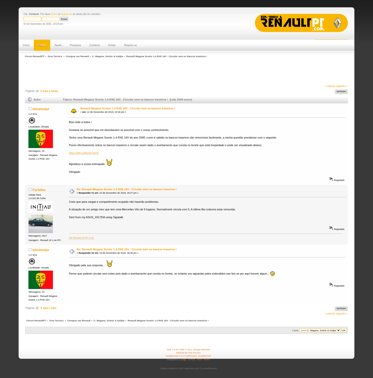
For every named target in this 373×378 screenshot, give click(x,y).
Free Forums (194, 353)
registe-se (66, 14)
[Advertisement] (113, 72)
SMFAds (180, 353)
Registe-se (130, 45)
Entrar (112, 45)
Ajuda (58, 45)
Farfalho (39, 190)
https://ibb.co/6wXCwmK (84, 152)
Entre (54, 14)
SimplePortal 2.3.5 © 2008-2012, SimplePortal (188, 356)
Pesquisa (75, 45)
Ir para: (295, 330)
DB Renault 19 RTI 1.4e (81, 237)
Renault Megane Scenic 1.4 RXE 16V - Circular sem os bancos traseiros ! (127, 108)
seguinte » (342, 86)
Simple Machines (202, 349)
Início (26, 45)
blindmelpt (41, 109)
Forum (42, 45)
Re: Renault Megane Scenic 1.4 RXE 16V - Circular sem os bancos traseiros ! (126, 189)
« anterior (330, 86)
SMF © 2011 (186, 349)
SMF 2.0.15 (172, 349)
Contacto (94, 45)
